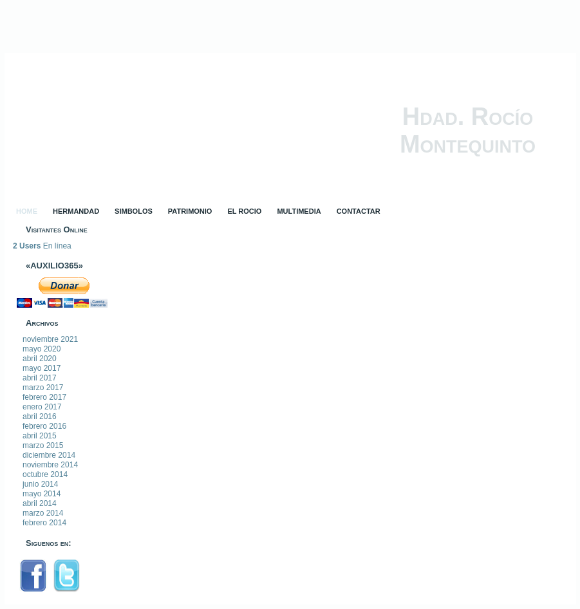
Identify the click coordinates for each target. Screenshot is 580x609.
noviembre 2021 (50, 339)
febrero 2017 (44, 397)
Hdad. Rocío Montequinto (468, 130)
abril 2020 (40, 358)
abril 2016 (40, 416)
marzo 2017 (43, 387)
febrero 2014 (44, 522)
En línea (42, 245)
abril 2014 (40, 503)
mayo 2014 (42, 493)
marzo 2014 (43, 513)
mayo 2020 (42, 348)
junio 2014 (40, 484)
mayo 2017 (42, 368)
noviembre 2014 (50, 464)
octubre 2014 (45, 474)
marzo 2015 (43, 445)
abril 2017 (40, 377)
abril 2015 (40, 435)
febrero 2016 (44, 426)
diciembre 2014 (49, 455)
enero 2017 (42, 406)
